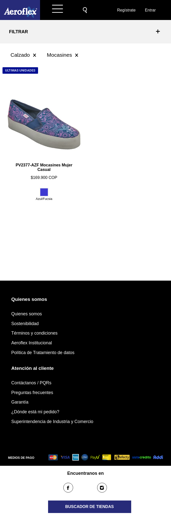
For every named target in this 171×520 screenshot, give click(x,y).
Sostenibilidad (25, 323)
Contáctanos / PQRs (31, 382)
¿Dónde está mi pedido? (35, 411)
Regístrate (126, 10)
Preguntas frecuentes (32, 392)
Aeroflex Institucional (31, 342)
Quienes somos (26, 313)
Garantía (19, 402)
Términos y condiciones (34, 333)
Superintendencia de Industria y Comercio (52, 421)
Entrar (150, 10)
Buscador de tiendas (89, 507)
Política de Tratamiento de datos (42, 352)
